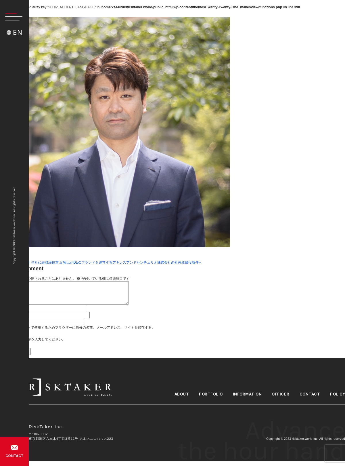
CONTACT (14, 455)
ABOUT (182, 394)
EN (17, 32)
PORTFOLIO (211, 394)
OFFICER (281, 394)
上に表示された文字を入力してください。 (33, 339)
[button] (11, 16)
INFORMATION (247, 394)
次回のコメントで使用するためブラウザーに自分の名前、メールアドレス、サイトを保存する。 (81, 328)
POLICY (337, 394)
